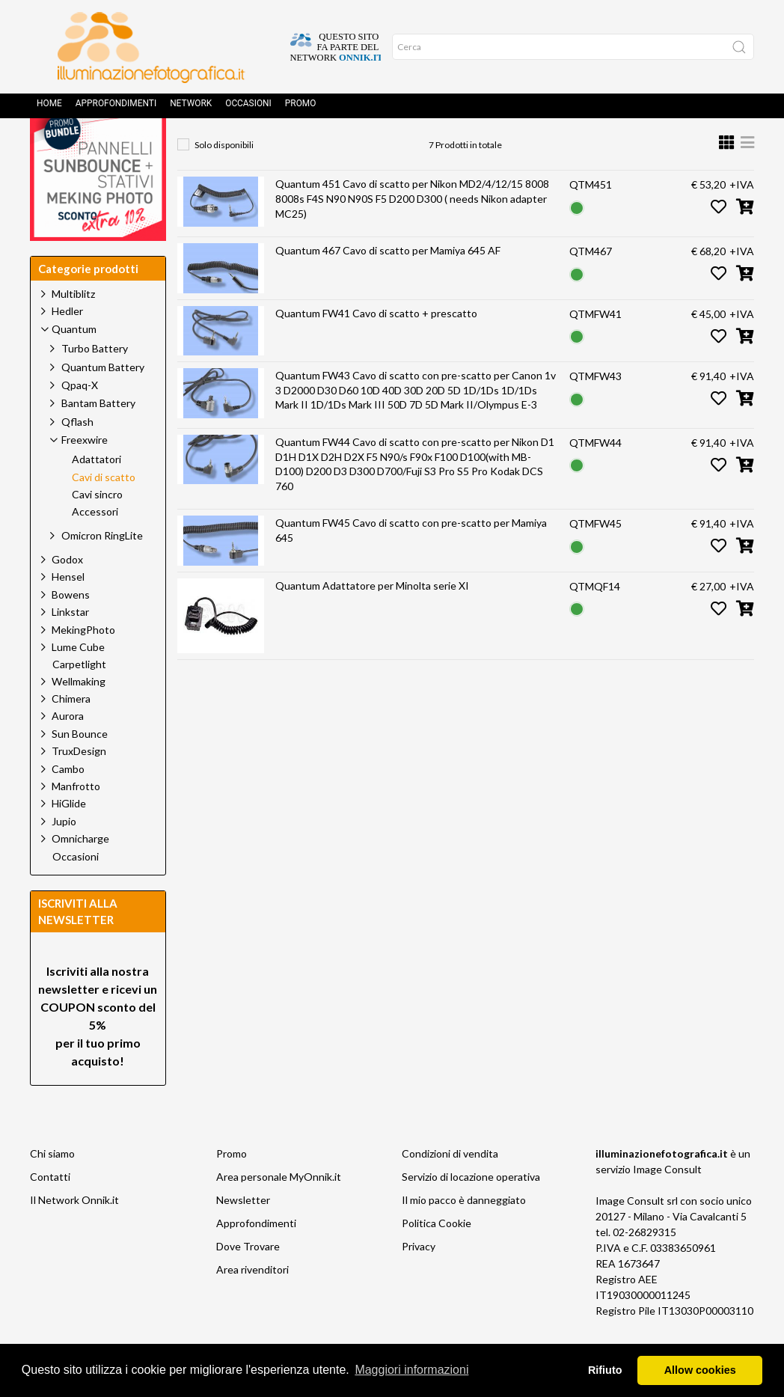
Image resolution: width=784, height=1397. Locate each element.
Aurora (68, 749)
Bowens (71, 628)
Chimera (71, 732)
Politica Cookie (436, 1256)
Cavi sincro (97, 528)
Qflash (77, 455)
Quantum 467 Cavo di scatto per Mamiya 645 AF (387, 284)
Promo (300, 108)
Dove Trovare (248, 1280)
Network (191, 108)
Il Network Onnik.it (74, 1233)
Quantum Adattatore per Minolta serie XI (372, 619)
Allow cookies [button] (700, 1370)
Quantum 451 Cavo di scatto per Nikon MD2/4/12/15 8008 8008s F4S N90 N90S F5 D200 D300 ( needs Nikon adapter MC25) (412, 232)
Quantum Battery (102, 400)
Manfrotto (76, 819)
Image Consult (667, 1202)
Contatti (50, 1210)
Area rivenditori (252, 1303)
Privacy (418, 1280)
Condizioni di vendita (450, 1187)
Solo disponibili (224, 178)
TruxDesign (79, 784)
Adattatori (96, 493)
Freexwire (414, 146)
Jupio (64, 855)
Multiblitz (73, 327)
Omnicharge (80, 872)
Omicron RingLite (102, 569)
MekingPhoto (83, 663)
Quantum (334, 146)
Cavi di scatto (502, 146)
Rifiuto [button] (605, 1370)
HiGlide (69, 837)
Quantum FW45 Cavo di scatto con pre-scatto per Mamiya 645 (411, 564)
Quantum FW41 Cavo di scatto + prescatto (376, 346)
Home (49, 108)
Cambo (68, 802)
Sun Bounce (80, 767)
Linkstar (70, 645)
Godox (67, 593)
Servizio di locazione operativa (471, 1210)
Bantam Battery (98, 436)
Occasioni (248, 108)
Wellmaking (78, 715)
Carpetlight (79, 698)
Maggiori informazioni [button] (411, 1369)
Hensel (68, 610)
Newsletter (243, 1233)
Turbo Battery (94, 382)
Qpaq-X (79, 418)
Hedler (67, 344)
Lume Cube (78, 680)
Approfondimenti (116, 108)
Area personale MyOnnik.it (278, 1210)
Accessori (95, 545)
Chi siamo (52, 1187)
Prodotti (258, 146)
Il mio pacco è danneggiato (464, 1233)
